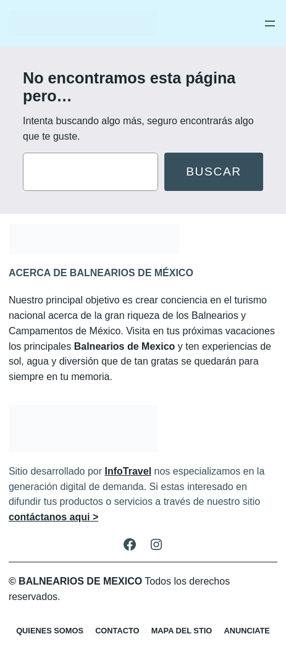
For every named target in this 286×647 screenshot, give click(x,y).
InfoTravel (128, 471)
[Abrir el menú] (270, 23)
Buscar (214, 171)
